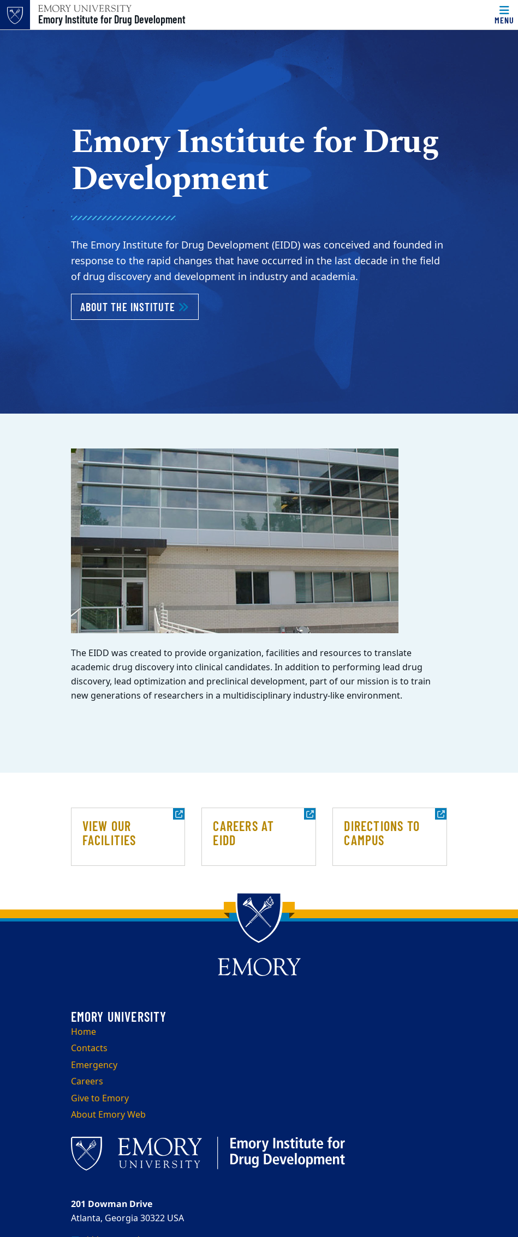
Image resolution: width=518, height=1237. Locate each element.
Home (83, 1032)
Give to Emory (100, 1098)
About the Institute (139, 305)
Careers (87, 1081)
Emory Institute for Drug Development (112, 19)
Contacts (89, 1048)
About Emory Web (108, 1114)
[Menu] (504, 14)
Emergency (94, 1065)
